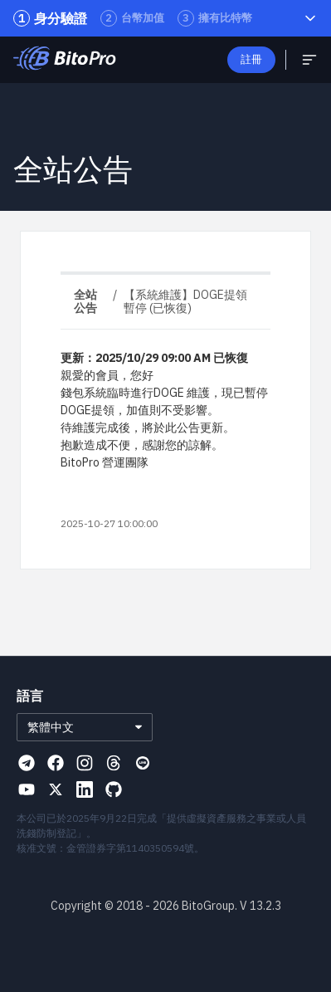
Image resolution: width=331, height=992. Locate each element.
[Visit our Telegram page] (26, 763)
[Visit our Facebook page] (55, 763)
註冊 (251, 59)
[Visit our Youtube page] (26, 789)
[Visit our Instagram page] (84, 763)
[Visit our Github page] (113, 789)
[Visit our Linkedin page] (84, 789)
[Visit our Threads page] (113, 763)
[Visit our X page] (55, 789)
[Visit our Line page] (142, 763)
